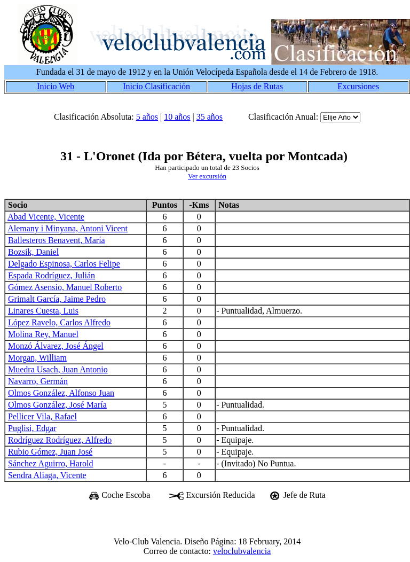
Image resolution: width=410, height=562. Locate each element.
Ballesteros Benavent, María (56, 240)
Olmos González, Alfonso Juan (61, 392)
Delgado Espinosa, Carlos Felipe (64, 263)
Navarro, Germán (38, 381)
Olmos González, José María (57, 404)
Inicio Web (55, 86)
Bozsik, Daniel (33, 251)
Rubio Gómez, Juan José (50, 451)
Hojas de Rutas (257, 86)
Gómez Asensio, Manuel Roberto (65, 287)
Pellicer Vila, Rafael (42, 416)
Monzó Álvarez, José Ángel (56, 345)
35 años (209, 116)
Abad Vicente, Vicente (45, 216)
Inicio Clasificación (156, 86)
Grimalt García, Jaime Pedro (57, 298)
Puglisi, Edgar (32, 428)
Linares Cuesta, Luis (43, 310)
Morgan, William (37, 357)
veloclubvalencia (242, 551)
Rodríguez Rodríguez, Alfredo (60, 439)
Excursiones (358, 86)
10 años (177, 116)
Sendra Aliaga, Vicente (47, 475)
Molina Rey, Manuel (43, 334)
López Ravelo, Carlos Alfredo (59, 322)
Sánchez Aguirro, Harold (50, 463)
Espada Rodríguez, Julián (51, 275)
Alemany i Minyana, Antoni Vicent (67, 228)
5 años (147, 116)
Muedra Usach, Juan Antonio (58, 369)
